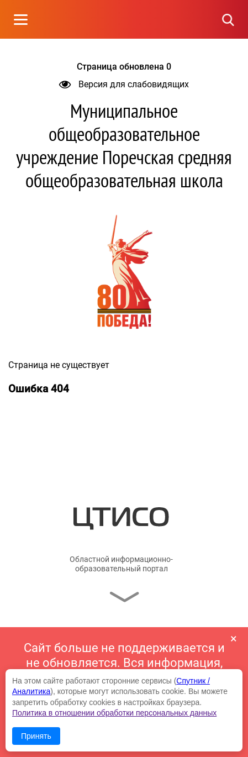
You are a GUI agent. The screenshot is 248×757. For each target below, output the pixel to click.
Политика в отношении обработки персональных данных (114, 712)
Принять (36, 736)
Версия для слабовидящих (124, 84)
